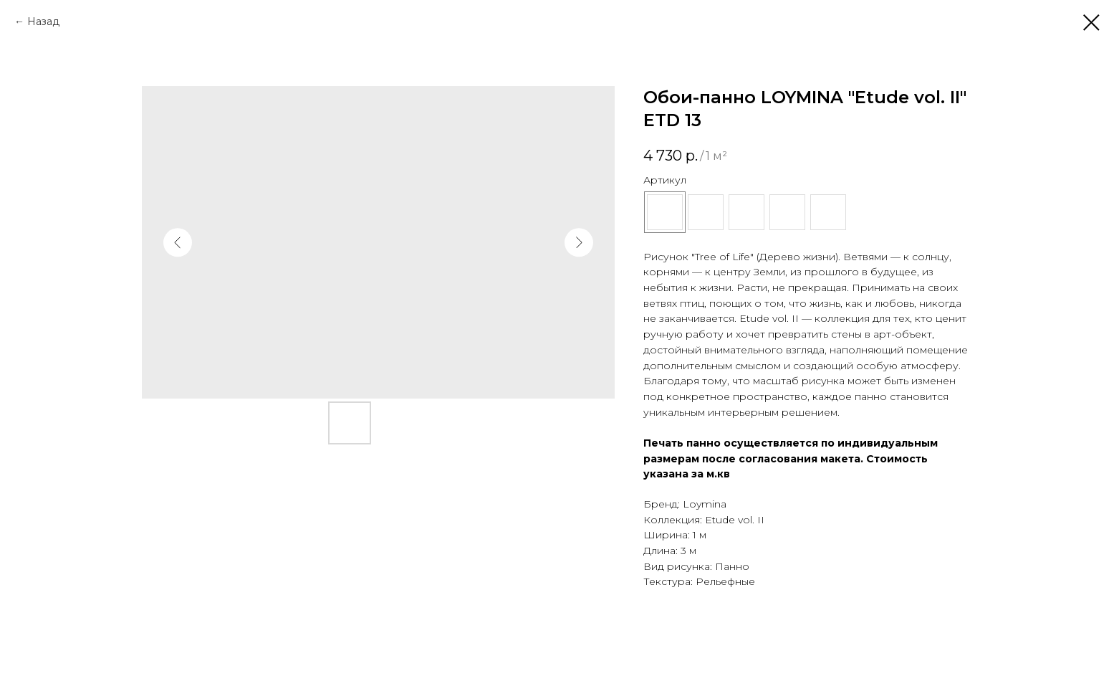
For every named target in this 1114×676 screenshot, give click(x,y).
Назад (43, 21)
